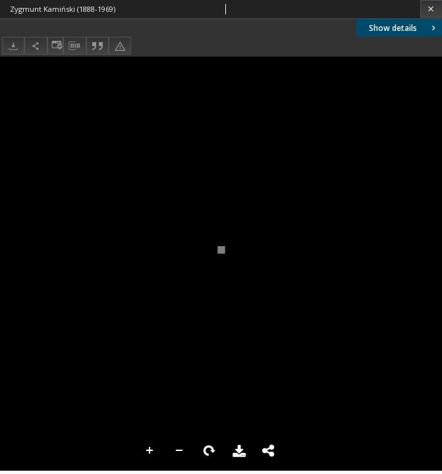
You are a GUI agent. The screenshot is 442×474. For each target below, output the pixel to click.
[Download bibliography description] (74, 46)
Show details (403, 28)
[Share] (35, 46)
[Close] (431, 9)
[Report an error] (120, 46)
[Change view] (55, 46)
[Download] (13, 46)
